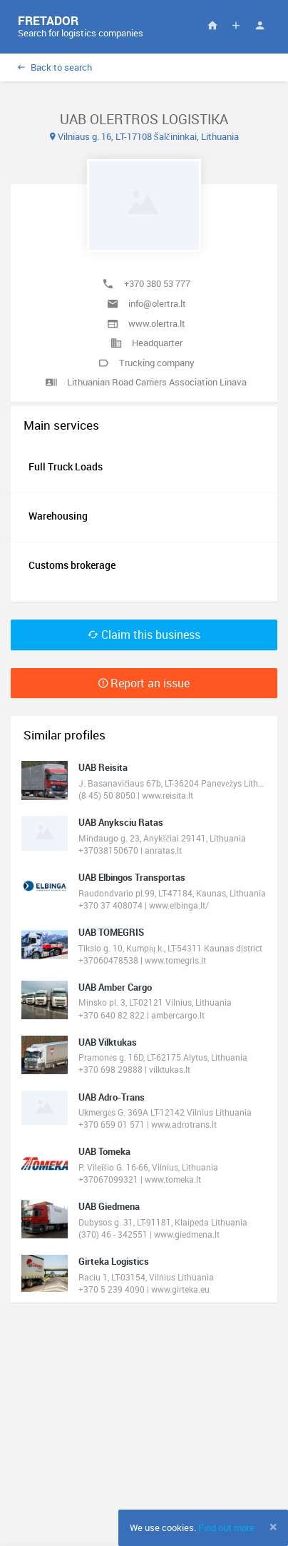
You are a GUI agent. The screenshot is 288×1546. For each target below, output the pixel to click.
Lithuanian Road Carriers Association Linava (157, 381)
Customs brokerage (72, 565)
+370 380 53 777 (157, 283)
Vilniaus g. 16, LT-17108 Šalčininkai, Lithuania (144, 136)
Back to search (55, 67)
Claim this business (144, 634)
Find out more (226, 1527)
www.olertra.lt (156, 323)
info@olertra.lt (157, 303)
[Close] (273, 1527)
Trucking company (157, 362)
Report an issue (144, 683)
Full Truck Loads (66, 466)
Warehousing (58, 515)
